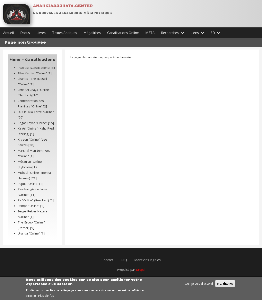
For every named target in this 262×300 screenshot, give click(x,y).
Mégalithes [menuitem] (92, 32)
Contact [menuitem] (107, 260)
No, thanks (225, 285)
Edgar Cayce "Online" (36, 123)
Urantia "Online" (31, 233)
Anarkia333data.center (63, 5)
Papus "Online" (30, 184)
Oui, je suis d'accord (199, 285)
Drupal (140, 269)
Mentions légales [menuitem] (147, 260)
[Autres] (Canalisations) (36, 67)
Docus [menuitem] (25, 32)
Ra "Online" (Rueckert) (36, 200)
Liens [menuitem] (199, 32)
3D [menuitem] (217, 32)
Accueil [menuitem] (8, 32)
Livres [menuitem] (41, 32)
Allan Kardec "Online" (35, 73)
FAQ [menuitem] (124, 260)
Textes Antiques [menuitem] (64, 32)
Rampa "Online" (31, 206)
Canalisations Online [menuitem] (123, 32)
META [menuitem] (150, 32)
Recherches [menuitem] (174, 32)
